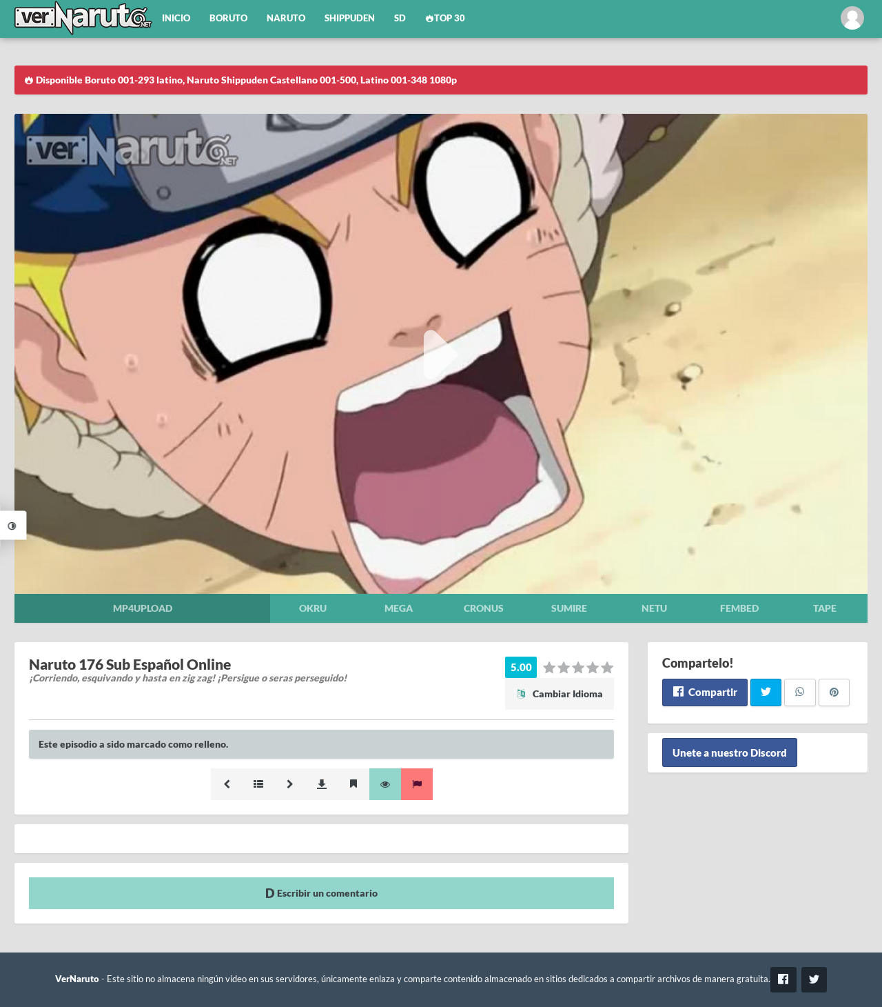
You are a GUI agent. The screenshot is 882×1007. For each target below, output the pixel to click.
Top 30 (445, 18)
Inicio (176, 18)
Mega (398, 608)
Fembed (739, 608)
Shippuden (350, 18)
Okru (313, 608)
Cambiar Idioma (559, 693)
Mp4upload (142, 608)
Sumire (569, 608)
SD (400, 18)
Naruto (286, 18)
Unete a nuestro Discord (730, 752)
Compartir (705, 692)
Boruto (228, 18)
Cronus (484, 608)
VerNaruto (77, 979)
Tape (825, 608)
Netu (654, 608)
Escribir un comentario (321, 893)
